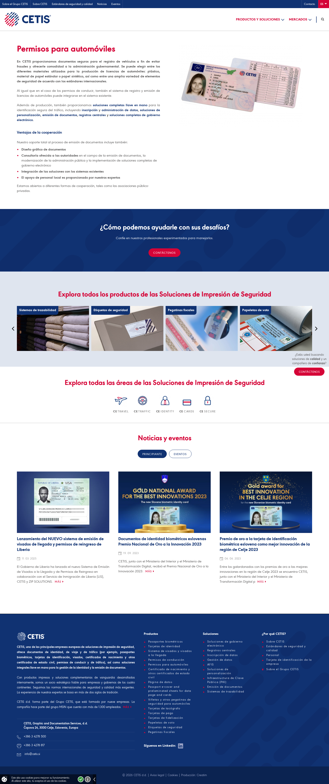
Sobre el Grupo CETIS (15, 4)
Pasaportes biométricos (165, 641)
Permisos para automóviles (168, 664)
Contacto (309, 4)
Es (323, 4)
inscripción (90, 110)
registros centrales (92, 115)
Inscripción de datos (222, 655)
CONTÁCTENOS (164, 252)
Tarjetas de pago (161, 713)
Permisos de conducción (166, 659)
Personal (272, 655)
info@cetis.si (32, 754)
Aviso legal (157, 775)
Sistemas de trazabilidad (225, 691)
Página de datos (160, 682)
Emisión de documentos (225, 686)
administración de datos (120, 110)
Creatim (202, 775)
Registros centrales (221, 650)
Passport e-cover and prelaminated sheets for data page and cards (169, 690)
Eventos (115, 4)
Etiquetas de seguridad (165, 727)
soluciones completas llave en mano (120, 105)
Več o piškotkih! (88, 779)
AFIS (210, 664)
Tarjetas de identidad (164, 646)
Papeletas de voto (161, 722)
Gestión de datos (220, 659)
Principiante (152, 454)
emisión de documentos (59, 115)
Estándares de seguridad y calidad (72, 4)
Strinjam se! (81, 779)
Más (58, 581)
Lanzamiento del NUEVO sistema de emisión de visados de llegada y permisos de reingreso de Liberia (60, 544)
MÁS (126, 707)
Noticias (102, 4)
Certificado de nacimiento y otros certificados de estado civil (169, 673)
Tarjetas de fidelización (165, 717)
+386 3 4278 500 (35, 736)
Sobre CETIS (40, 4)
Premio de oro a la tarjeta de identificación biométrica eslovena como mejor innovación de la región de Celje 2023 (265, 544)
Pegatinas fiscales (161, 732)
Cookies (173, 775)
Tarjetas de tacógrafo (164, 708)
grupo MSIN (59, 707)
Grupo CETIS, (64, 701)
